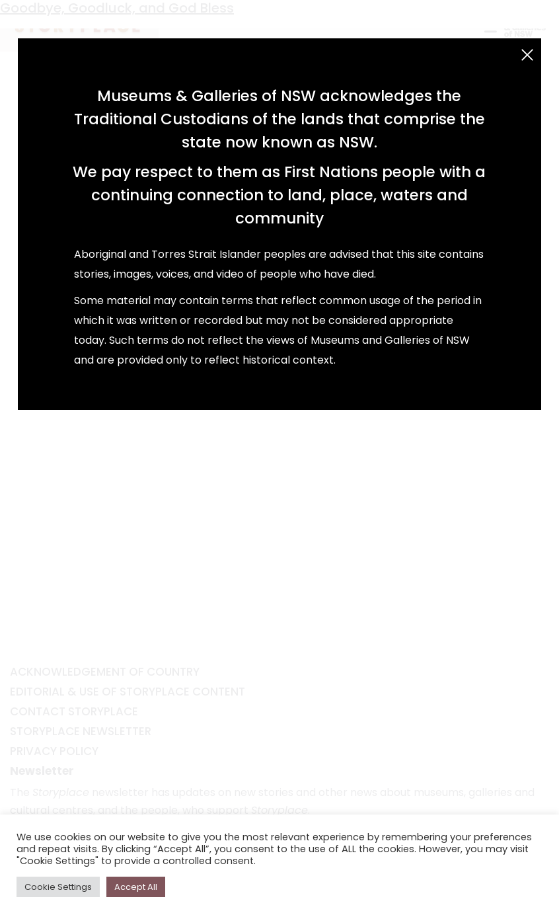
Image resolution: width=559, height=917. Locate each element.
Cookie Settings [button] (58, 887)
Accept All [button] (135, 887)
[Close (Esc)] (527, 54)
